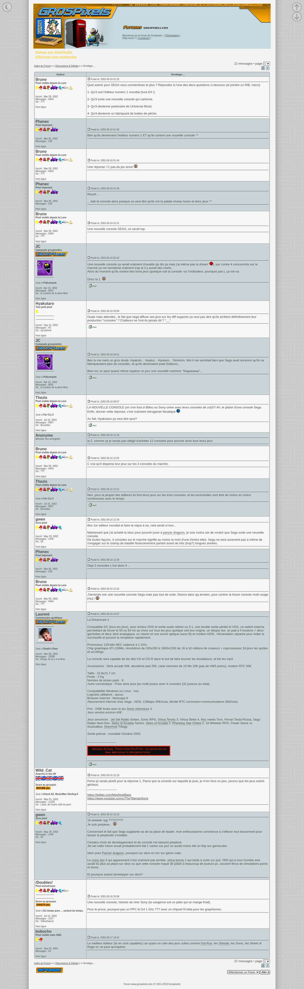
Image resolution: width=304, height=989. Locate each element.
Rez (203, 719)
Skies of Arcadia (123, 723)
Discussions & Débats (66, 66)
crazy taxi (97, 860)
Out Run (206, 943)
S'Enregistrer (172, 35)
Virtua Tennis (167, 719)
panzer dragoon (174, 532)
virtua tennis (175, 860)
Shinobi (224, 943)
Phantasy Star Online (186, 723)
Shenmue (110, 726)
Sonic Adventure (138, 709)
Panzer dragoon (113, 853)
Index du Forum (42, 66)
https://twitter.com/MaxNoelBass (109, 795)
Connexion (144, 38)
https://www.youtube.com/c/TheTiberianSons (117, 798)
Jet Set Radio (120, 719)
